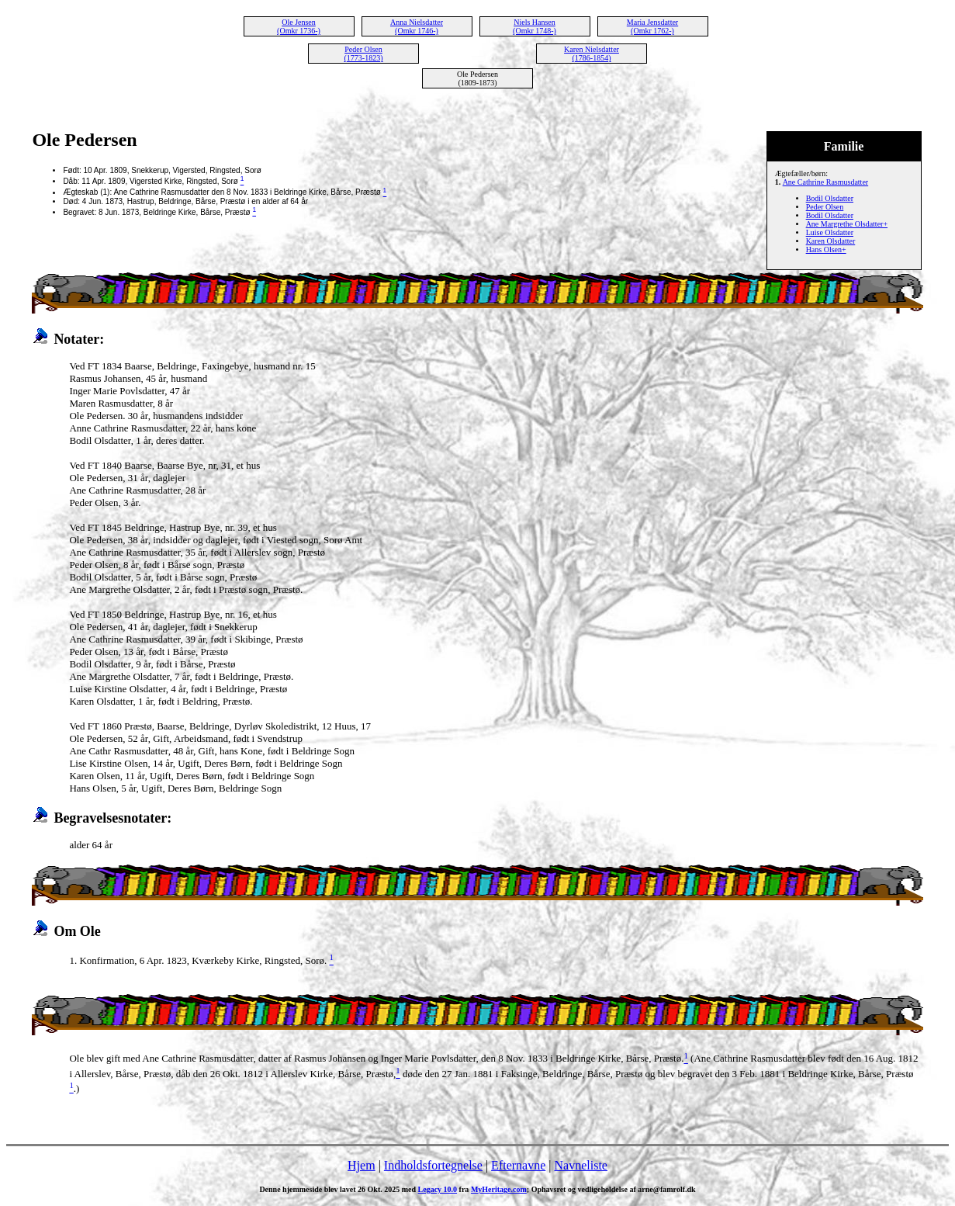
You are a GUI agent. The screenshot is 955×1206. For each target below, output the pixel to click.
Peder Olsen (825, 207)
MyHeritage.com (499, 1189)
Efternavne (518, 1165)
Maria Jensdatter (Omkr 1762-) (652, 26)
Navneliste (581, 1165)
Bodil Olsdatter (829, 198)
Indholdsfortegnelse (433, 1165)
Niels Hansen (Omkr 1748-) (534, 26)
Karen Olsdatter (831, 241)
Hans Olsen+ (826, 249)
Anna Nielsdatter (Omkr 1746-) (416, 26)
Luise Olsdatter (829, 232)
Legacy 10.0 (438, 1189)
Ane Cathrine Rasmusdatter (826, 182)
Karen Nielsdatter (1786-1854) (591, 53)
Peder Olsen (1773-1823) (363, 53)
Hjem (361, 1165)
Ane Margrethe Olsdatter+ (847, 224)
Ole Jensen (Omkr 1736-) (298, 26)
